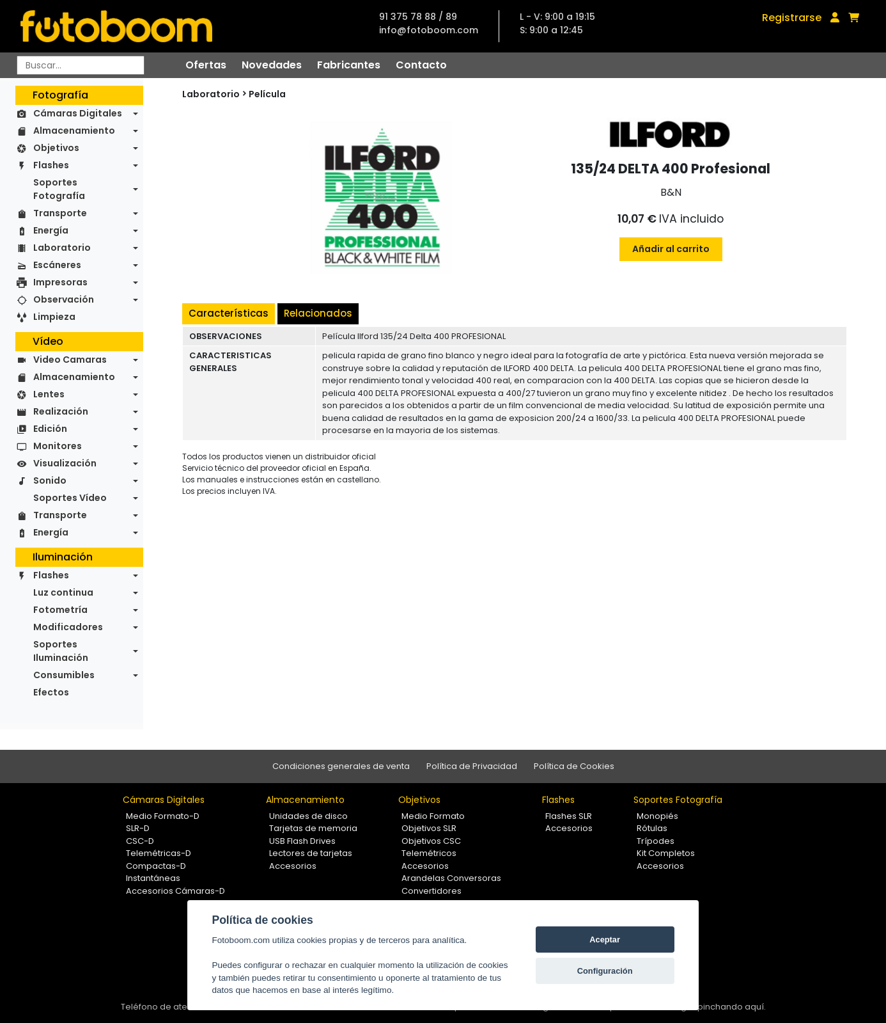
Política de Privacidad (471, 766)
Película (267, 94)
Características (228, 313)
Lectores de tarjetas (310, 853)
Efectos (51, 692)
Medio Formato (433, 816)
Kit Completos (666, 853)
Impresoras (60, 282)
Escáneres (57, 264)
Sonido (49, 480)
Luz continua (63, 592)
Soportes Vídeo (70, 497)
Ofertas (205, 65)
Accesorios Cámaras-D (175, 891)
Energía (50, 230)
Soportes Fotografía (59, 189)
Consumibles (64, 675)
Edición (50, 428)
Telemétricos (428, 853)
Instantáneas (153, 878)
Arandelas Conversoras (451, 878)
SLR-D (138, 828)
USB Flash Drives (302, 841)
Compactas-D (156, 866)
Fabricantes (348, 65)
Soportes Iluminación (60, 651)
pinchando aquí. (731, 1007)
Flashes (51, 165)
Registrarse (791, 17)
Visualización (65, 463)
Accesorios (292, 866)
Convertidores (431, 891)
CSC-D (140, 841)
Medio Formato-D (162, 816)
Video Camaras (70, 359)
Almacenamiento (74, 130)
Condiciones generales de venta (341, 766)
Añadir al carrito (671, 248)
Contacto (421, 65)
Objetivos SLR (428, 828)
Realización (60, 411)
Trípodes (655, 841)
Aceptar (604, 939)
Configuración (605, 971)
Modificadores (68, 627)
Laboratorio (62, 247)
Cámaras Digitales (77, 113)
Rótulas (652, 828)
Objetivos (56, 147)
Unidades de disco (308, 816)
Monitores (57, 446)
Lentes (49, 394)
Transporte (60, 213)
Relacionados (318, 313)
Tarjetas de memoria (313, 828)
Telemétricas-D (158, 853)
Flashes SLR (568, 816)
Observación (63, 299)
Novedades (272, 65)
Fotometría (60, 609)
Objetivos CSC (431, 841)
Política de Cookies (574, 766)
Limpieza (54, 316)
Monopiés (657, 816)
